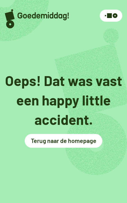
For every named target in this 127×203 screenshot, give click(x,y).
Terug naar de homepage (63, 140)
